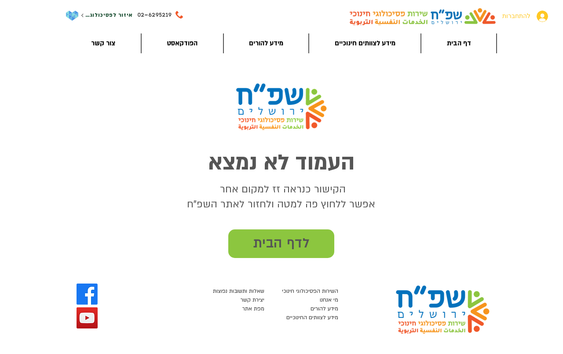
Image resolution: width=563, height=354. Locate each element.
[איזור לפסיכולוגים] (106, 16)
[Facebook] (87, 294)
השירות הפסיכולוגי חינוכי (310, 291)
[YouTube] (87, 317)
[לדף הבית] (281, 243)
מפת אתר (253, 308)
